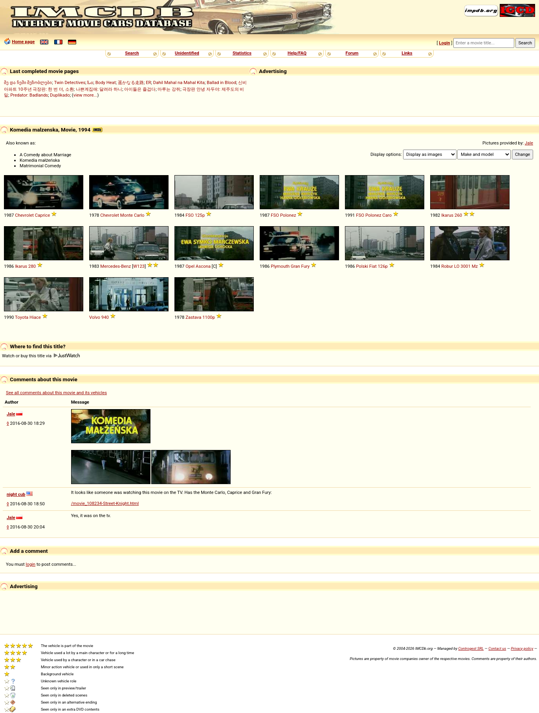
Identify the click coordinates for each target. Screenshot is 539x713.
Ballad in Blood (221, 82)
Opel (189, 266)
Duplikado (60, 95)
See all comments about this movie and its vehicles (56, 392)
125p (200, 215)
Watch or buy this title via (41, 355)
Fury (305, 266)
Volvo (94, 317)
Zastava (193, 317)
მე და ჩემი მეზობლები (28, 82)
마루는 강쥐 (169, 89)
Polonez (288, 215)
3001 (465, 266)
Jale (529, 143)
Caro (387, 215)
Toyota (21, 317)
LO (457, 266)
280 (32, 266)
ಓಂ (90, 82)
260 (458, 215)
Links (407, 53)
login (31, 564)
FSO (189, 215)
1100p (208, 317)
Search (132, 53)
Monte (126, 215)
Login (444, 43)
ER (148, 82)
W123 (139, 266)
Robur (447, 266)
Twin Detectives (70, 82)
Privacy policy (522, 648)
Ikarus (447, 215)
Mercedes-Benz (115, 266)
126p (382, 266)
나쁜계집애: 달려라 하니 (99, 89)
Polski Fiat (366, 266)
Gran (295, 266)
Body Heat (105, 82)
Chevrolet (24, 215)
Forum (352, 53)
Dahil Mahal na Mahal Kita (179, 82)
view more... (85, 95)
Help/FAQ (297, 53)
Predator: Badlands (29, 95)
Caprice (42, 215)
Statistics (242, 53)
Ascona (203, 266)
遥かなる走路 (131, 82)
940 (105, 317)
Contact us (497, 648)
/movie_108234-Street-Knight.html (105, 503)
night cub (16, 494)
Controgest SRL (471, 648)
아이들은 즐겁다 (140, 89)
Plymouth (280, 266)
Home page (23, 41)
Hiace (35, 317)
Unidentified (187, 53)
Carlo (139, 215)
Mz (475, 266)
